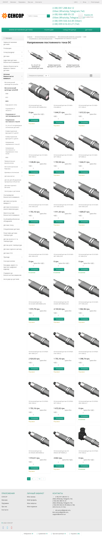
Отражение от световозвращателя (13, 115)
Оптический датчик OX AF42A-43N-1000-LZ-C (88, 402)
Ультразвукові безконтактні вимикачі (11, 196)
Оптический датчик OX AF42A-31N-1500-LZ (63, 352)
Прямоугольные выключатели (10, 162)
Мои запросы (31, 503)
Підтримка (21, 2)
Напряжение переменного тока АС (13, 143)
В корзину (33, 120)
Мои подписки (32, 506)
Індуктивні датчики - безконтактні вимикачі (11, 61)
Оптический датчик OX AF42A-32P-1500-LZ (63, 402)
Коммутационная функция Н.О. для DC (12, 132)
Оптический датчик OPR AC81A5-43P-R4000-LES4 (37, 106)
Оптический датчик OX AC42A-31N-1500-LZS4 (38, 205)
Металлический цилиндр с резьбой (11, 89)
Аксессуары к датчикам (12, 191)
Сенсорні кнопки (9, 261)
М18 (7, 101)
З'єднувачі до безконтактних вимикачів (12, 274)
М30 (7, 157)
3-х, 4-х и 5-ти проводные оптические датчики (14, 126)
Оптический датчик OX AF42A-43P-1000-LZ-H (38, 352)
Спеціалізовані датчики (11, 229)
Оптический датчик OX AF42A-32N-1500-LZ (38, 402)
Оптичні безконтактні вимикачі (8, 76)
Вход (83, 2)
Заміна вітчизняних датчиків (21, 30)
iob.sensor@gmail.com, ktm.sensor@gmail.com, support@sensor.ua (62, 512)
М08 (7, 93)
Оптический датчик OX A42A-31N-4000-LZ (63, 106)
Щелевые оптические (12, 172)
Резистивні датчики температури (10, 234)
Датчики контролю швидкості (10, 202)
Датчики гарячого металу (12, 249)
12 (39, 479)
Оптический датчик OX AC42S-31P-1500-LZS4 (88, 303)
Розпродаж (48, 30)
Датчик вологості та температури (10, 240)
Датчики (88, 30)
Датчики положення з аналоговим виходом (11, 208)
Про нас (30, 2)
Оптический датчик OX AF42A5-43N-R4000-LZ (36, 452)
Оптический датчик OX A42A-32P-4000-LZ (88, 156)
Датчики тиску (8, 225)
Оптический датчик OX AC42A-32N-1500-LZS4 (88, 205)
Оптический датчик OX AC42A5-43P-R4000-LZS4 (61, 303)
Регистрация (94, 2)
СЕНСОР (5, 2)
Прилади (6, 257)
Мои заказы (31, 497)
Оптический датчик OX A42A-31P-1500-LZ (88, 106)
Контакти (38, 2)
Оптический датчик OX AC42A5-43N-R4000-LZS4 (37, 303)
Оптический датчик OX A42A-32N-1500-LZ (38, 156)
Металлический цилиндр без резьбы (11, 83)
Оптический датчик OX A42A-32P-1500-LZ (63, 156)
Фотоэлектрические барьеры (11, 168)
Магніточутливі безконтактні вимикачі (11, 214)
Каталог (8, 38)
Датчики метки (9, 176)
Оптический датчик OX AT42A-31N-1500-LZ (88, 452)
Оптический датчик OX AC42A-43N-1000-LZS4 (38, 255)
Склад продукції (69, 30)
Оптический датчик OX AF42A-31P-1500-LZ (88, 352)
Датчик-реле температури (12, 245)
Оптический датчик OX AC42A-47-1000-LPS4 (88, 255)
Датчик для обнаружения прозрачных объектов (13, 181)
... (98, 30)
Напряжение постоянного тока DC (13, 121)
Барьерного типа (11, 105)
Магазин (13, 2)
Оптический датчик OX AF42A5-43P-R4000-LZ (61, 452)
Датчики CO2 (8, 253)
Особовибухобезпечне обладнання (11, 220)
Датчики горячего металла (10, 186)
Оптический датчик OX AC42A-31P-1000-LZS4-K (63, 205)
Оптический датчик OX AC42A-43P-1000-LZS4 (63, 255)
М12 (7, 97)
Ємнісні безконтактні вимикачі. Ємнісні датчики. (10, 68)
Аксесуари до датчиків (11, 279)
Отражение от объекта (10, 109)
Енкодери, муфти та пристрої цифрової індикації (10, 267)
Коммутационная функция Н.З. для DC (12, 138)
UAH (76, 2)
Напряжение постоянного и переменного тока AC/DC (12, 151)
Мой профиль (32, 500)
